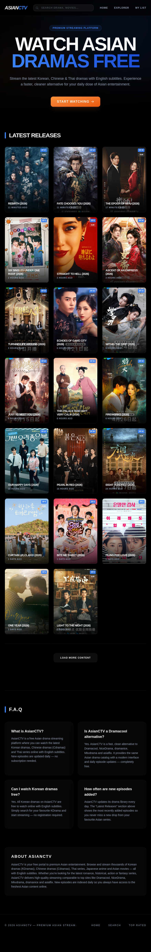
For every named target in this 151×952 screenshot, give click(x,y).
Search (114, 925)
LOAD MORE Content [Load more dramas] (75, 657)
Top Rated (137, 925)
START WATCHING (75, 101)
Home (104, 7)
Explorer (121, 7)
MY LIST (140, 7)
